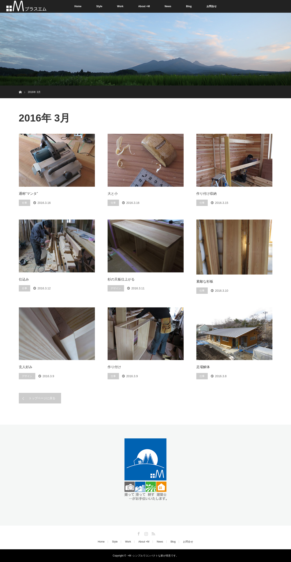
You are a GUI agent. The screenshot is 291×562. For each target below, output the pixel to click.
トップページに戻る (42, 398)
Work (120, 6)
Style (99, 6)
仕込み (24, 279)
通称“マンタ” (28, 193)
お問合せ (211, 6)
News (168, 6)
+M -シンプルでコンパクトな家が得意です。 (152, 555)
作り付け (114, 367)
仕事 (24, 202)
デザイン (116, 288)
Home (77, 6)
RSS (153, 533)
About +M (144, 6)
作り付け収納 (206, 193)
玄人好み (25, 367)
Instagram (145, 533)
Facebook (138, 533)
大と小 (113, 193)
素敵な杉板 (204, 281)
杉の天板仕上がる (121, 279)
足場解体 (203, 367)
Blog (189, 6)
